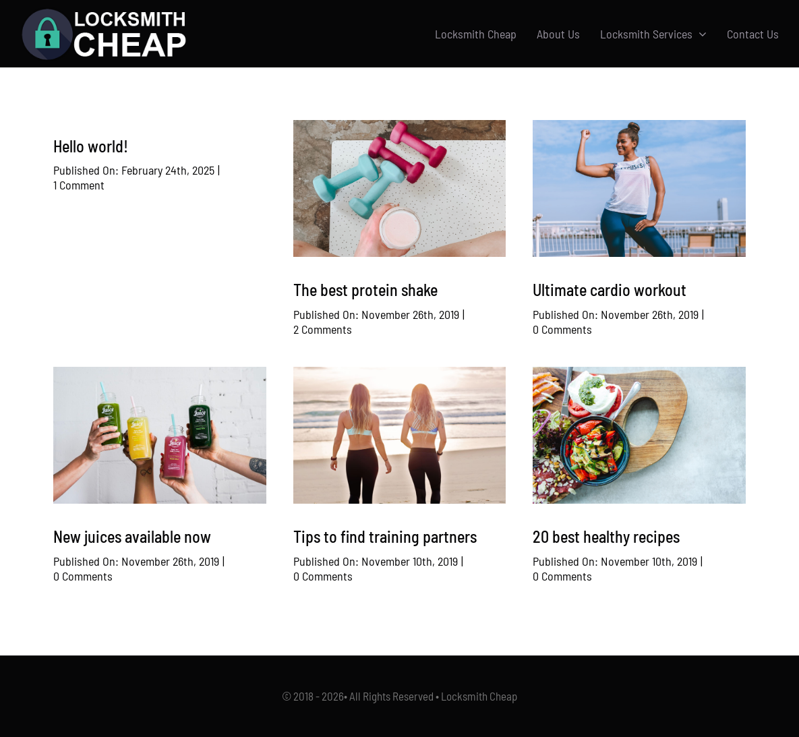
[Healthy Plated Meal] (639, 373)
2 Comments (322, 329)
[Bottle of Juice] (159, 373)
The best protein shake (365, 289)
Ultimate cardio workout (609, 289)
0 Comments (562, 329)
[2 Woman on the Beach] (399, 373)
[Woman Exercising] (639, 127)
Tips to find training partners (385, 536)
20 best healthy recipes (606, 536)
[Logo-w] (103, 13)
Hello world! (90, 146)
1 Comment (79, 184)
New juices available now (132, 536)
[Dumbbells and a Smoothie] (399, 127)
